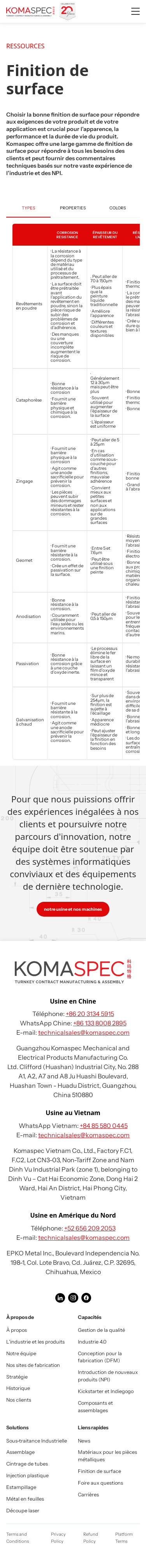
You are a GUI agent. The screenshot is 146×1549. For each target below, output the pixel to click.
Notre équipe (21, 1353)
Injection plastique (27, 1475)
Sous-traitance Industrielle (36, 1441)
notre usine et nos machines (73, 909)
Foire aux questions (100, 1483)
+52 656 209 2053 (90, 1228)
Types (28, 208)
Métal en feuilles (25, 1499)
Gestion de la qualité (101, 1330)
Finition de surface (99, 1471)
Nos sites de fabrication (33, 1365)
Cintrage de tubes (27, 1464)
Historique (18, 1388)
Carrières (88, 1495)
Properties (73, 208)
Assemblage (20, 1452)
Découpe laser (22, 1511)
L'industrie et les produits (35, 1342)
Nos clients (18, 1400)
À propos (16, 1330)
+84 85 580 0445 (104, 1125)
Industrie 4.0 (92, 1342)
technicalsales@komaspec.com (84, 1032)
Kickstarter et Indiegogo (106, 1391)
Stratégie (17, 1377)
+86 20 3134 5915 (90, 1014)
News (84, 1441)
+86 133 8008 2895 (100, 1023)
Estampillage (21, 1487)
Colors (117, 208)
